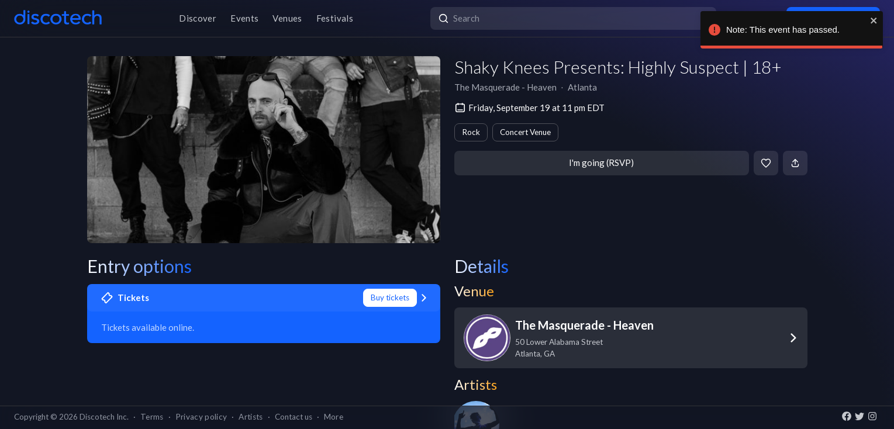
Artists (251, 416)
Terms (152, 416)
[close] (874, 20)
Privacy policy (201, 416)
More (333, 416)
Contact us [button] (293, 416)
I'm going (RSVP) (601, 162)
